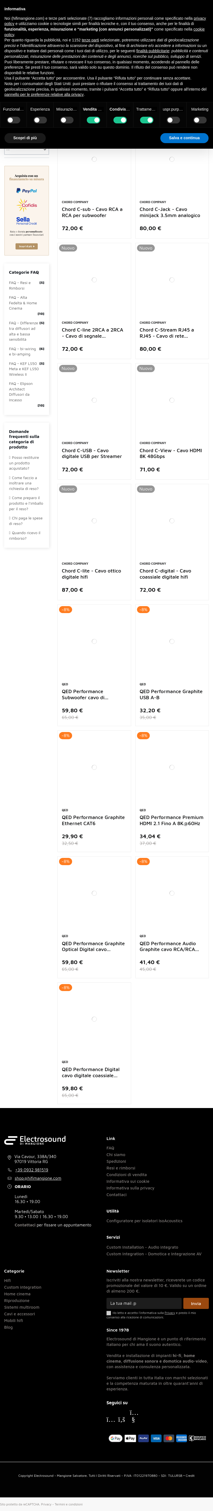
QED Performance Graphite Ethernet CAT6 (93, 820)
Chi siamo (115, 1154)
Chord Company (75, 202)
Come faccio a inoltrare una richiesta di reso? (24, 483)
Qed (65, 684)
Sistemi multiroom (21, 1307)
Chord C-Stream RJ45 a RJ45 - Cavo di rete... (167, 333)
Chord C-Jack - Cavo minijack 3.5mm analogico (170, 212)
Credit (190, 1475)
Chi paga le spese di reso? (26, 521)
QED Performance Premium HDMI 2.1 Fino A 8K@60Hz (172, 820)
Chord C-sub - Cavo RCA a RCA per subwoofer (92, 212)
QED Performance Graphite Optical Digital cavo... (93, 946)
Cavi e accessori (19, 1313)
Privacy (46, 1504)
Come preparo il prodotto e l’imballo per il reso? (26, 503)
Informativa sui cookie (127, 1181)
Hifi (7, 1280)
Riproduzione (16, 1300)
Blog (8, 1327)
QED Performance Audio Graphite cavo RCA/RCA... (169, 946)
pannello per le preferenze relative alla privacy (44, 94)
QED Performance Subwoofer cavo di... (85, 694)
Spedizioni (116, 1161)
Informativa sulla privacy (130, 1188)
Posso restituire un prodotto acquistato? (24, 463)
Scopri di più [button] (25, 138)
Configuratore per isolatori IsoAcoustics (144, 1220)
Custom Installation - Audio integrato (142, 1247)
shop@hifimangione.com (38, 1178)
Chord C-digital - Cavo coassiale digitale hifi (165, 574)
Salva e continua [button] (184, 138)
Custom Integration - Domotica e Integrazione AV (154, 1253)
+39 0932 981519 (31, 1170)
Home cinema (17, 1293)
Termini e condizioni (68, 1504)
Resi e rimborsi (120, 1168)
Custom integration (22, 1287)
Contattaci (25, 1225)
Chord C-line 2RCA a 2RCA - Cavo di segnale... (92, 333)
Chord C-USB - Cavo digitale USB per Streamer (92, 453)
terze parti (90, 40)
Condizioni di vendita (126, 1174)
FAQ (110, 1148)
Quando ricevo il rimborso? (24, 535)
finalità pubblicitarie (152, 51)
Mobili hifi (13, 1320)
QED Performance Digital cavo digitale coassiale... (91, 1072)
